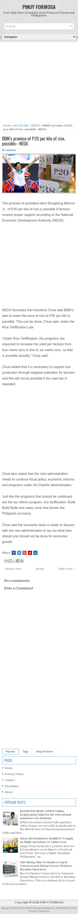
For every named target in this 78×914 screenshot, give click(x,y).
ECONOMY (21, 125)
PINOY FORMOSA (39, 6)
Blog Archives (44, 751)
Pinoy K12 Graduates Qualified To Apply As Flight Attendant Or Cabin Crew (46, 840)
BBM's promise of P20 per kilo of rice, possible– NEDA (33, 141)
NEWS (35, 125)
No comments (9, 150)
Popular (10, 751)
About (8, 792)
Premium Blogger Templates (38, 908)
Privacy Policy (14, 774)
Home (7, 125)
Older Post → (67, 568)
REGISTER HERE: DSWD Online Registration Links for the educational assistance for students (45, 814)
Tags (25, 751)
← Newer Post (11, 568)
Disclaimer (12, 786)
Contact (10, 780)
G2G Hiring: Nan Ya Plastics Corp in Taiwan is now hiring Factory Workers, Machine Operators (46, 866)
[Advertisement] (39, 83)
